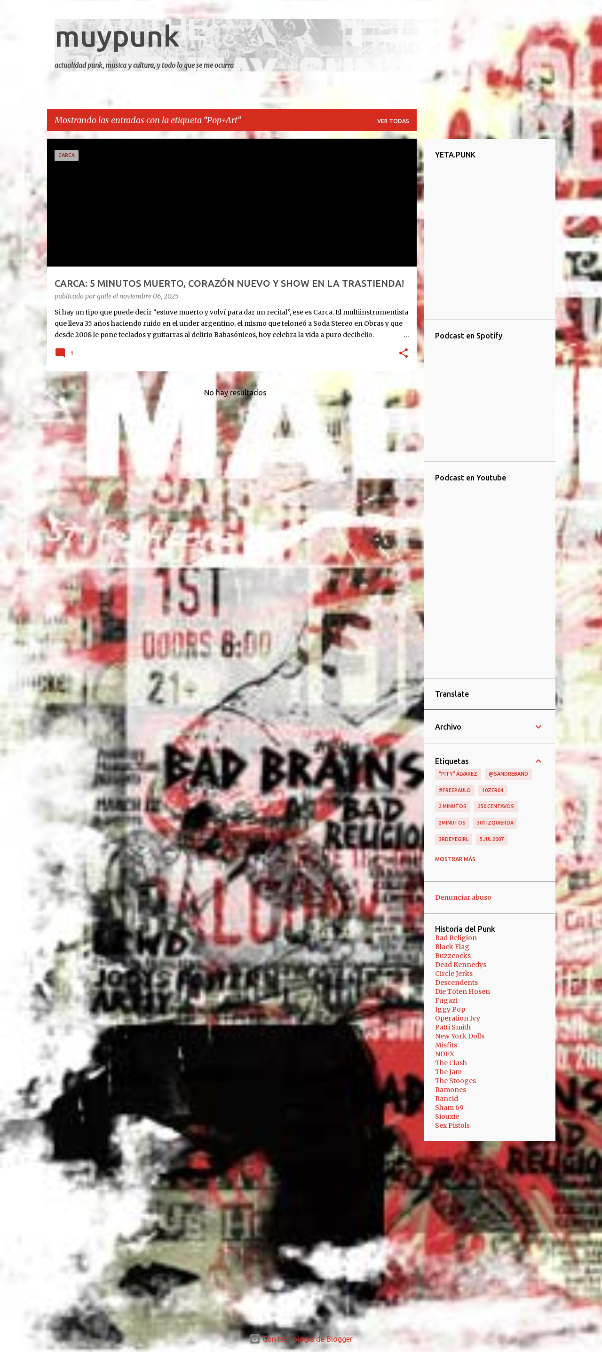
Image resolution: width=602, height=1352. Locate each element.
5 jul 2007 (492, 839)
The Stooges (455, 1081)
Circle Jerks (454, 973)
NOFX (444, 1054)
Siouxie (447, 1116)
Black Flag (452, 947)
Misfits (446, 1045)
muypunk (117, 35)
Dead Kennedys (460, 964)
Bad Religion (456, 938)
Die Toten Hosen (462, 991)
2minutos (452, 822)
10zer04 (492, 790)
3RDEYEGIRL (453, 839)
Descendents (456, 982)
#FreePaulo (455, 790)
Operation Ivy (457, 1018)
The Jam (448, 1072)
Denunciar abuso (463, 897)
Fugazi (446, 1000)
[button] (403, 354)
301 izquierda (495, 822)
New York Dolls (459, 1036)
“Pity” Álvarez (458, 774)
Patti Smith (453, 1027)
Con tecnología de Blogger (301, 1339)
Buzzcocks (453, 955)
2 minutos (453, 806)
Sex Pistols (452, 1125)
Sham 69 (449, 1107)
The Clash (451, 1063)
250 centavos (496, 806)
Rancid (446, 1098)
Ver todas (393, 121)
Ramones (450, 1089)
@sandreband (508, 774)
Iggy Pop (450, 1009)
